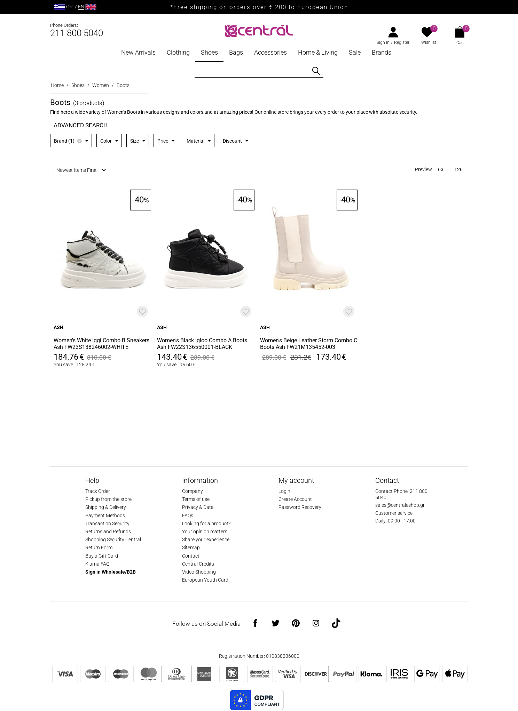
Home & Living (318, 52)
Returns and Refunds (108, 531)
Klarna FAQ (97, 564)
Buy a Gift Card (101, 556)
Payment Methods (105, 515)
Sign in (383, 42)
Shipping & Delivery (105, 507)
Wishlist (428, 42)
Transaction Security (107, 523)
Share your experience (205, 539)
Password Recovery (299, 507)
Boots (123, 85)
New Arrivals (138, 52)
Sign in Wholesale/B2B (110, 572)
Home (57, 85)
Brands (381, 52)
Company (192, 491)
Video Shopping (199, 572)
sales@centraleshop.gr (400, 505)
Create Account (295, 499)
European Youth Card (205, 580)
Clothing (178, 52)
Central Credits (198, 564)
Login (284, 491)
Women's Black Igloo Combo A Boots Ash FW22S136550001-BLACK (202, 343)
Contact (190, 556)
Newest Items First (81, 170)
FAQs (187, 515)
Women (100, 85)
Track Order (97, 491)
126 (458, 169)
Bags (236, 52)
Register (401, 42)
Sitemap (191, 547)
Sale (355, 52)
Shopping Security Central (113, 539)
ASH (58, 327)
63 (441, 169)
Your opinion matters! (205, 531)
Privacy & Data (198, 507)
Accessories (270, 52)
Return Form (98, 547)
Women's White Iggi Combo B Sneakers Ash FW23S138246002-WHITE (101, 343)
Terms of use (196, 499)
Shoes (209, 52)
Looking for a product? (206, 523)
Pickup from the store (108, 499)
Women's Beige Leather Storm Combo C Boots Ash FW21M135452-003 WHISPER (308, 344)
